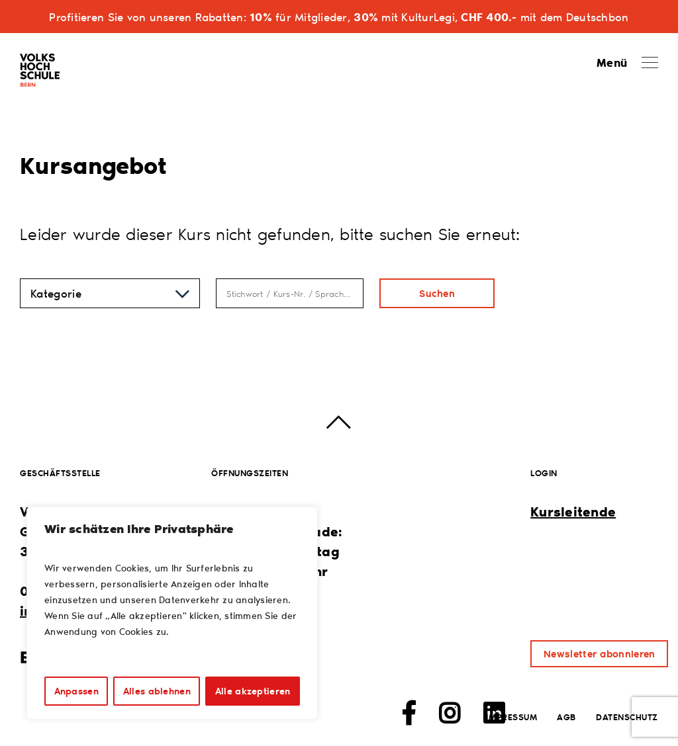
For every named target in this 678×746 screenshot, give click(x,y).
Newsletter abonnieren (599, 653)
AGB (566, 716)
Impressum (511, 716)
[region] (172, 613)
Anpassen (76, 691)
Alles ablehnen (157, 691)
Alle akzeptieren (252, 691)
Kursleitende (573, 511)
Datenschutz (627, 716)
